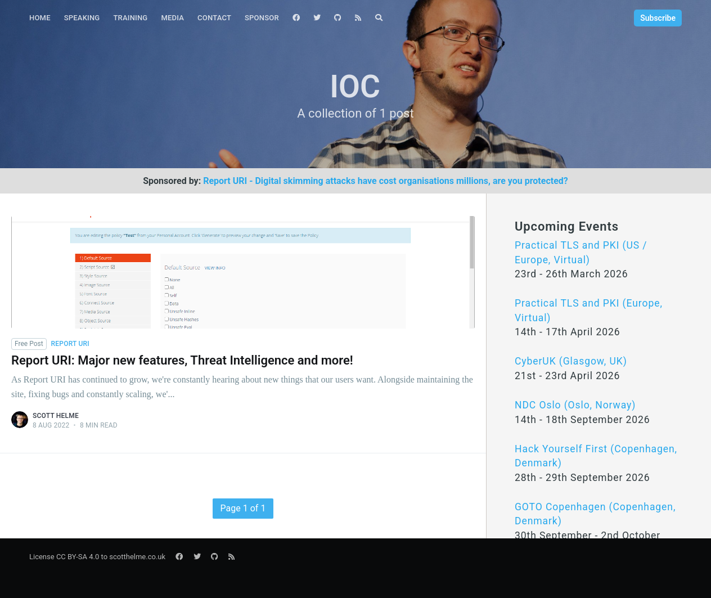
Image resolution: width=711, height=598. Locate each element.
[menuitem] (39, 18)
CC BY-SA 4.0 (77, 556)
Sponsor (262, 18)
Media (172, 18)
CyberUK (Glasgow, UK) (571, 361)
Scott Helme (56, 416)
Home (40, 18)
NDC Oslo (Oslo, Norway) (575, 405)
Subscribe (658, 18)
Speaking (82, 18)
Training (130, 18)
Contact (214, 18)
